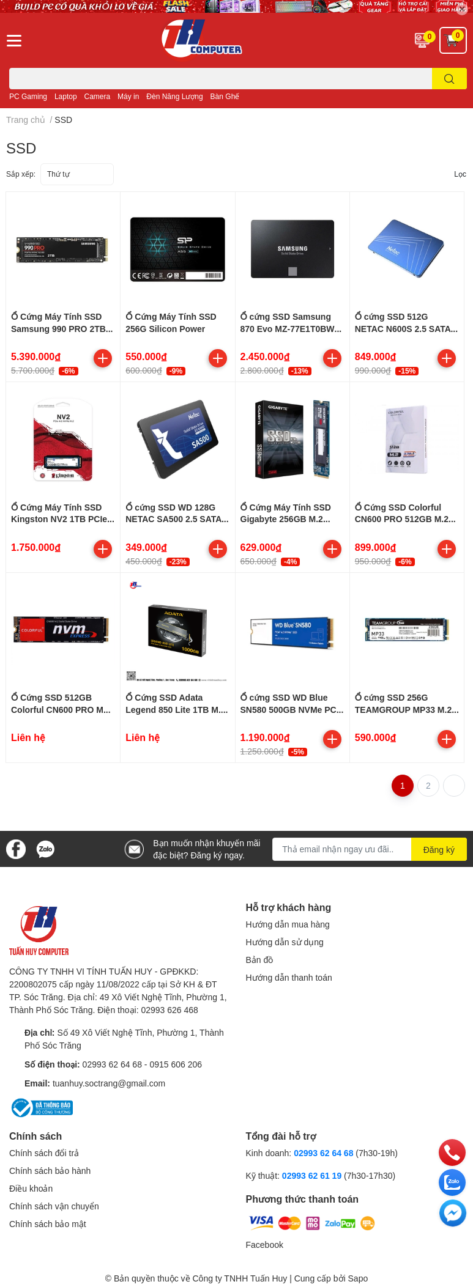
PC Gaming (28, 96)
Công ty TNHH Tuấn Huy (239, 1278)
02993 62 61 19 (311, 1175)
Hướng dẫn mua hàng (288, 924)
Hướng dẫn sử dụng (285, 942)
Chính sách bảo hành (50, 1170)
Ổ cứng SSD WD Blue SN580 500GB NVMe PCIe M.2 (292, 709)
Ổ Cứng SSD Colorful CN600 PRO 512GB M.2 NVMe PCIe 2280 (402, 519)
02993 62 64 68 (112, 1064)
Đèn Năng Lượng (174, 96)
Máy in (128, 96)
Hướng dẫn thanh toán (289, 977)
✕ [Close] (462, 9)
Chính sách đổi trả (44, 1153)
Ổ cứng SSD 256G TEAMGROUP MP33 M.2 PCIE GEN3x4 (403, 709)
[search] (449, 78)
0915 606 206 (175, 1064)
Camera (97, 96)
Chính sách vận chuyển (54, 1206)
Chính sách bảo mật (47, 1224)
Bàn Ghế (225, 96)
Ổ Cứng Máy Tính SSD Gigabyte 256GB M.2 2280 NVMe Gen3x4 (285, 519)
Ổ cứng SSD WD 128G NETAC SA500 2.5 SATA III (173, 519)
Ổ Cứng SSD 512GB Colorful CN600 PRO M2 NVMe (59, 709)
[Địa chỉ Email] (369, 849)
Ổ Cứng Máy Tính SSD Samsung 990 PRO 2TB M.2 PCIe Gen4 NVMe (58, 328)
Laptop (65, 96)
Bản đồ (260, 959)
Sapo (358, 1278)
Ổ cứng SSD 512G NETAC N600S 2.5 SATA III (403, 328)
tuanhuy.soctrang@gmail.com (109, 1083)
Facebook (264, 1244)
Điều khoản (31, 1188)
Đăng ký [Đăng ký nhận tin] (439, 849)
